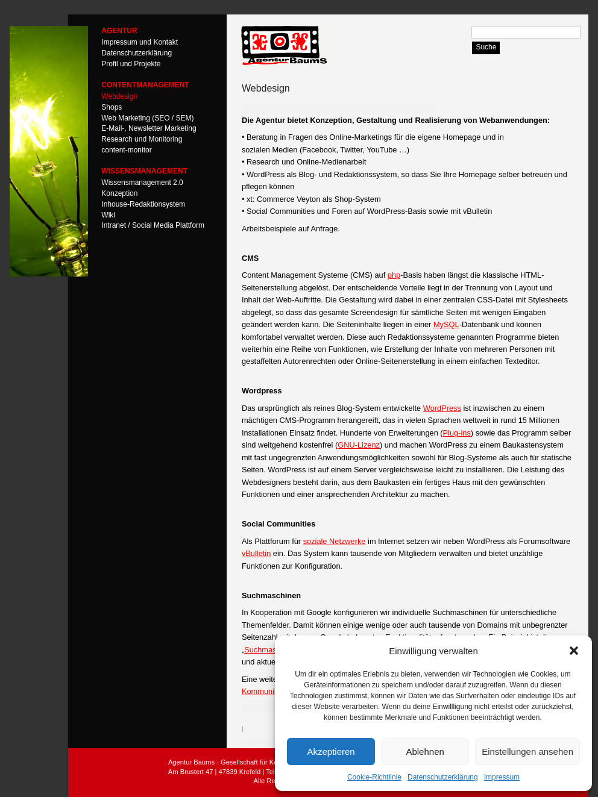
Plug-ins (457, 432)
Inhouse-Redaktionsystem (143, 203)
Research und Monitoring (141, 139)
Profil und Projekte (130, 63)
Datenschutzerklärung (443, 777)
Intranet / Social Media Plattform (152, 225)
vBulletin (256, 553)
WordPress (442, 408)
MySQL (446, 324)
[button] (574, 651)
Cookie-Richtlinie (374, 777)
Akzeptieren (330, 751)
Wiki (108, 214)
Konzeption (119, 193)
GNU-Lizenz (359, 444)
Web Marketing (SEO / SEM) (147, 117)
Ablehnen (425, 751)
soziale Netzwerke (334, 541)
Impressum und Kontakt (139, 42)
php (394, 275)
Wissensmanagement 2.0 (142, 182)
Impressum (502, 777)
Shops (111, 106)
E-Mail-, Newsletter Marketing (148, 128)
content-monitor (126, 150)
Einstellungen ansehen (527, 751)
